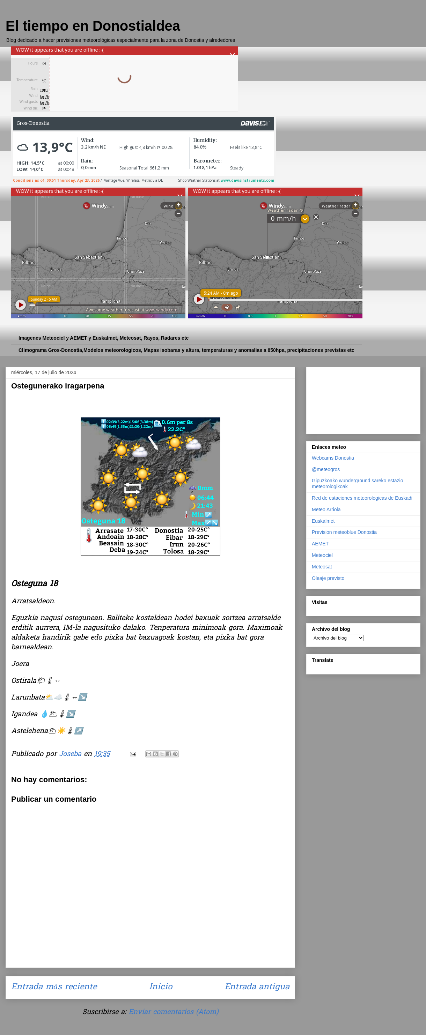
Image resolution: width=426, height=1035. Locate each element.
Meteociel (322, 555)
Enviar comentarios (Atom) (173, 1012)
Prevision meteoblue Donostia (344, 532)
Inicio (160, 987)
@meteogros (326, 469)
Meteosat (322, 566)
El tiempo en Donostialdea (93, 25)
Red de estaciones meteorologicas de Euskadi (362, 498)
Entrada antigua (257, 987)
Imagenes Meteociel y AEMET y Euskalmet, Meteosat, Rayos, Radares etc (104, 338)
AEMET (320, 543)
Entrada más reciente (54, 987)
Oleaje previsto (328, 578)
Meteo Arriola (326, 509)
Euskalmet (323, 521)
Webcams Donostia (333, 458)
